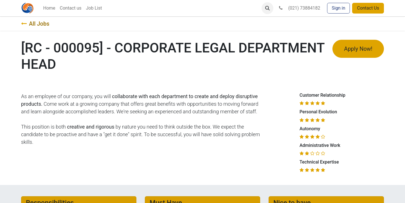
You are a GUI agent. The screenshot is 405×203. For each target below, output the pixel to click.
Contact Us (368, 8)
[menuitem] (49, 8)
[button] (267, 8)
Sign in (338, 8)
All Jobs (35, 23)
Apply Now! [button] (358, 48)
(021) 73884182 (299, 8)
